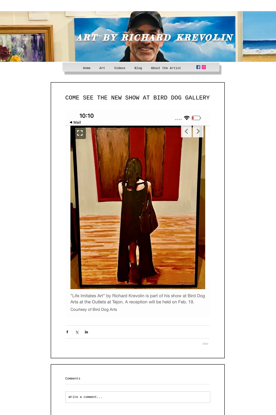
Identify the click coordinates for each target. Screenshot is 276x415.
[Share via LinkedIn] (86, 332)
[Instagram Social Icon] (204, 67)
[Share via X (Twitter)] (77, 332)
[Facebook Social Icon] (198, 67)
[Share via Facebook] (67, 332)
